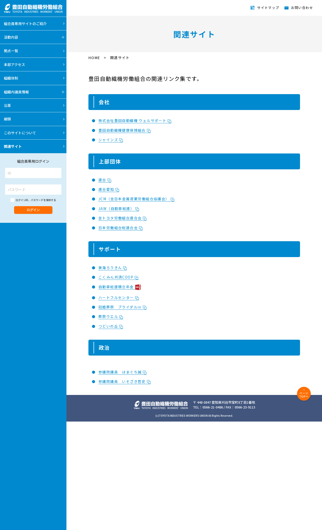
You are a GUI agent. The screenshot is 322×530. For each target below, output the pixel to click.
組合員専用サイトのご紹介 (25, 23)
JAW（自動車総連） (118, 208)
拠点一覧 (11, 50)
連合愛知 (108, 189)
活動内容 (11, 37)
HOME (94, 57)
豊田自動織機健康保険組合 (124, 130)
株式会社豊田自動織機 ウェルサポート (134, 120)
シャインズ (110, 139)
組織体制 (11, 78)
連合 (104, 179)
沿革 (7, 105)
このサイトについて (20, 132)
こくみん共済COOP (118, 277)
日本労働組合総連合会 (120, 227)
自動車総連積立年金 (119, 287)
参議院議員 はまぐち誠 (122, 371)
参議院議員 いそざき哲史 (124, 381)
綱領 (7, 119)
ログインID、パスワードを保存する (36, 200)
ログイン (33, 210)
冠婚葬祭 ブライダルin (122, 307)
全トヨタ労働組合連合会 (122, 217)
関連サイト (13, 146)
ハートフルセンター (118, 297)
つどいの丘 (110, 326)
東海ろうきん (112, 267)
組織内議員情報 (16, 91)
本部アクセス (14, 64)
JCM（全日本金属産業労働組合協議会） (136, 198)
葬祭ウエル (110, 316)
